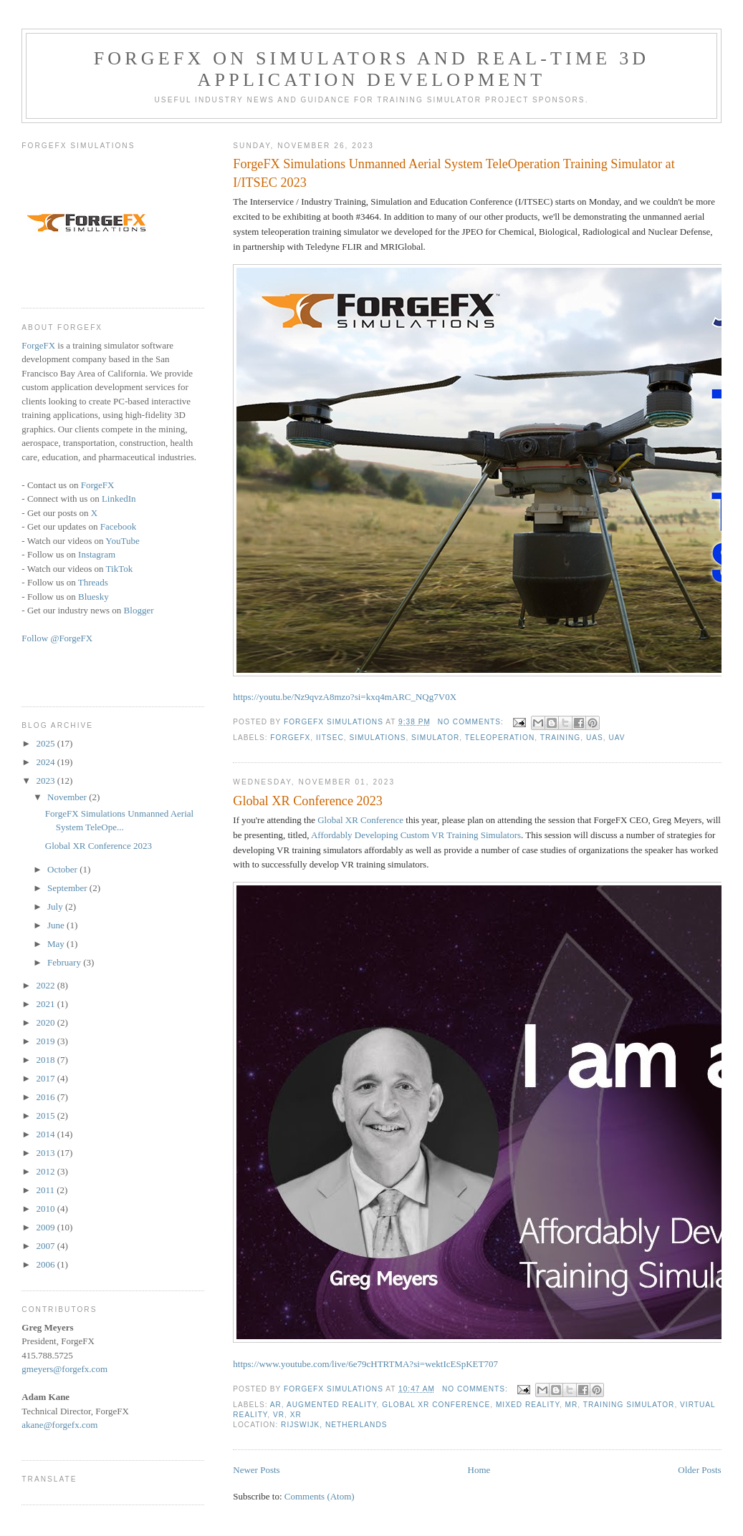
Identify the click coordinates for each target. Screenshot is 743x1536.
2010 (46, 1208)
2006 (46, 1264)
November (68, 797)
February (65, 962)
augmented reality (332, 1405)
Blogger (139, 610)
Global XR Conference (360, 820)
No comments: (472, 722)
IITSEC (330, 738)
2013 (46, 1152)
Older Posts (699, 1469)
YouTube (122, 540)
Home (479, 1469)
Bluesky (93, 596)
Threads (93, 582)
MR (571, 1405)
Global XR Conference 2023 (308, 801)
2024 (46, 762)
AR (276, 1405)
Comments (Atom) (319, 1496)
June (57, 925)
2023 (46, 780)
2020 (46, 1022)
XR (296, 1415)
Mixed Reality (528, 1405)
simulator (435, 738)
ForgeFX (290, 738)
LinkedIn (119, 498)
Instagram (96, 554)
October (63, 869)
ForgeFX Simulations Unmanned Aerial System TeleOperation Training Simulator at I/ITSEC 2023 (453, 173)
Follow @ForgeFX (56, 638)
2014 (46, 1134)
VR (278, 1415)
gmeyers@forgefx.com (64, 1369)
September (68, 888)
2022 (46, 985)
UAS (594, 738)
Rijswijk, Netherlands (334, 1425)
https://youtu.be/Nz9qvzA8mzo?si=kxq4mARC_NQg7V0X (344, 696)
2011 (46, 1190)
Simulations (377, 738)
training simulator (629, 1405)
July (56, 906)
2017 (46, 1078)
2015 (46, 1115)
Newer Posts (256, 1469)
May (57, 943)
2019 (46, 1041)
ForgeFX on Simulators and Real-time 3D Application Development (372, 69)
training (560, 738)
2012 (46, 1171)
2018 (46, 1059)
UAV (616, 738)
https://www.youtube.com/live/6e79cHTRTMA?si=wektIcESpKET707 (365, 1363)
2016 (46, 1097)
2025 (46, 743)
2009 (46, 1227)
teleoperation (500, 738)
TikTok (119, 568)
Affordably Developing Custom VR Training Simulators (416, 835)
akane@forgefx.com (59, 1424)
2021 (46, 1003)
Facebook (118, 526)
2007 (46, 1245)
